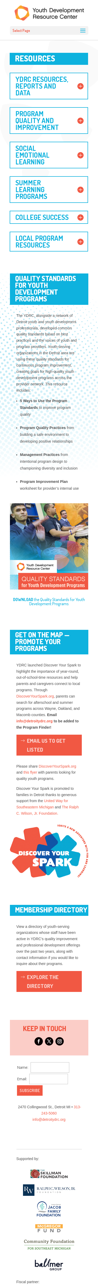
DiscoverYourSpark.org (35, 696)
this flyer (30, 772)
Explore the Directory (43, 981)
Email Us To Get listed (46, 745)
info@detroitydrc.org (34, 721)
